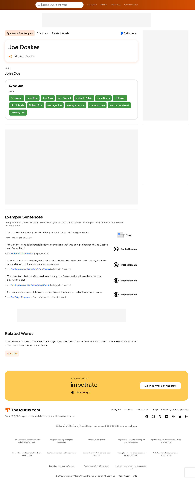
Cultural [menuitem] (116, 5)
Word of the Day (80, 379)
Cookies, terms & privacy (174, 409)
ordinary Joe (18, 112)
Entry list (116, 409)
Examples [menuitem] (42, 33)
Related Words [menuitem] (60, 33)
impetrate (84, 384)
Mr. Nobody (17, 105)
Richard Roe (36, 105)
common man (97, 105)
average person (76, 105)
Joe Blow (48, 98)
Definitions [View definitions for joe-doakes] (130, 33)
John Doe (12, 353)
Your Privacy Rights (128, 476)
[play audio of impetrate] (72, 392)
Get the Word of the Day (160, 385)
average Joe (54, 105)
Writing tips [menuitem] (131, 5)
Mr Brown (120, 98)
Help (155, 409)
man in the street (119, 105)
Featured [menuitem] (92, 5)
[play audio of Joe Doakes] (10, 56)
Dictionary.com (176, 5)
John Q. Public (84, 98)
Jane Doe (32, 98)
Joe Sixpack (64, 98)
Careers (129, 409)
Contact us (143, 409)
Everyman (16, 98)
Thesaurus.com (18, 5)
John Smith (103, 98)
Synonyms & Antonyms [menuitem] (20, 33)
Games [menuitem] (104, 5)
